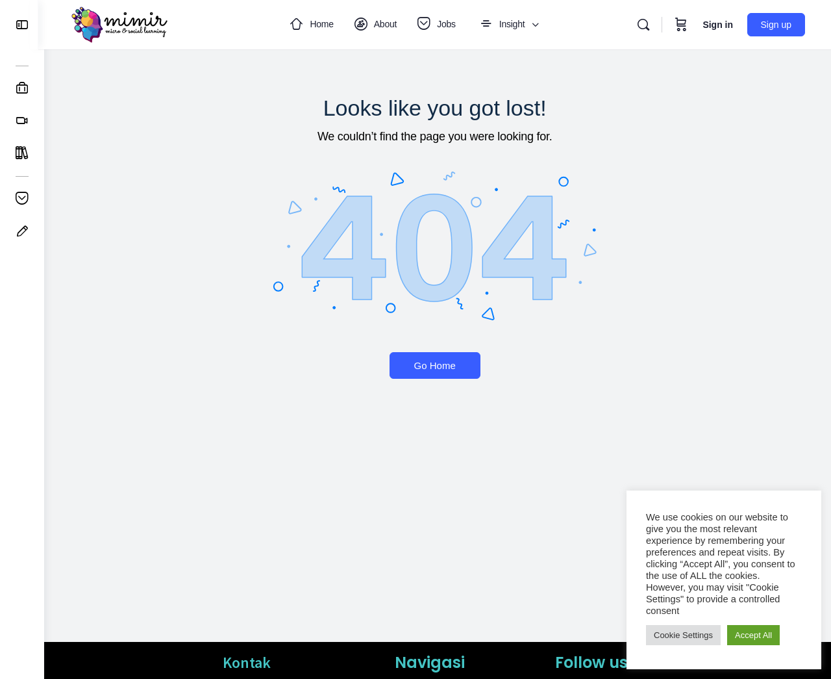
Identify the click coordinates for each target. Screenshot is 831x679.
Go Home (437, 365)
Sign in (717, 24)
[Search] (643, 24)
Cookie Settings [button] (683, 635)
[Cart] (681, 24)
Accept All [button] (753, 635)
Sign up (776, 24)
